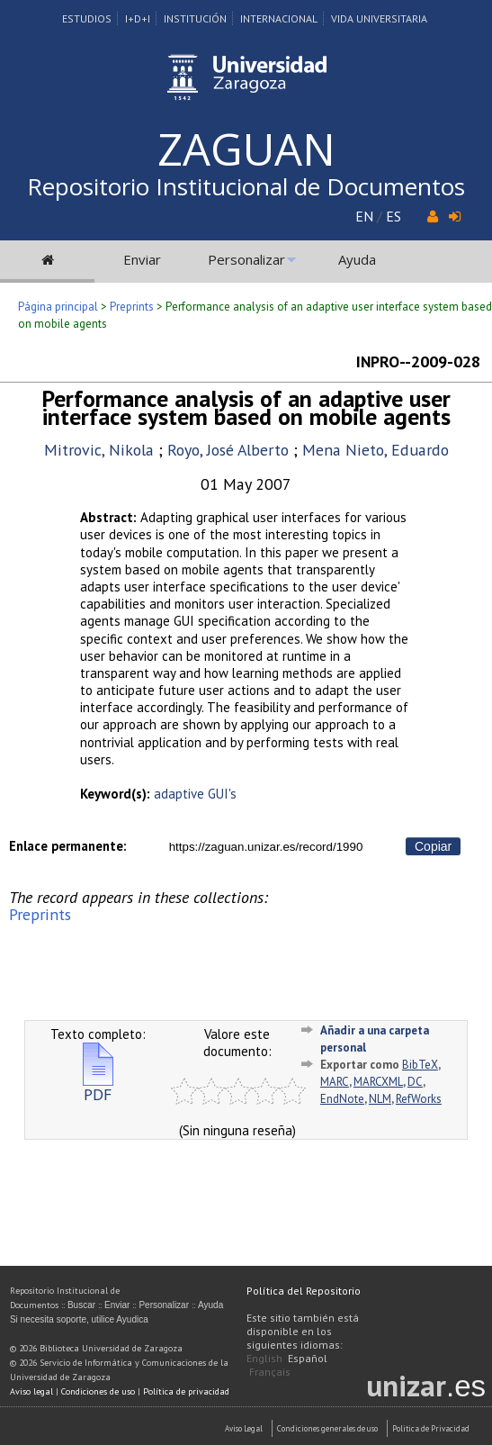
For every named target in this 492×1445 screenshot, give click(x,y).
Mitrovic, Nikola (99, 449)
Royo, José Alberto (228, 449)
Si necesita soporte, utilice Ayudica (79, 1319)
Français (270, 1371)
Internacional (279, 18)
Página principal (58, 306)
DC (415, 1081)
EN (364, 216)
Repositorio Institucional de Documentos (246, 186)
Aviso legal (31, 1391)
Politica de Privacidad (431, 1428)
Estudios (87, 18)
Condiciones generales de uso (327, 1428)
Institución (195, 18)
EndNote (342, 1098)
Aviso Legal (244, 1428)
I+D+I (137, 18)
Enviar (142, 259)
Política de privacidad (186, 1391)
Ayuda (357, 259)
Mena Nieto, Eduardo (375, 449)
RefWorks (419, 1098)
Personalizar (246, 259)
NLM (380, 1098)
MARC (334, 1081)
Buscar (81, 1305)
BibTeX (420, 1064)
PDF (98, 1087)
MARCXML (378, 1081)
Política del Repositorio (303, 1290)
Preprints (132, 306)
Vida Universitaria (379, 18)
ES (393, 216)
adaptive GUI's (195, 793)
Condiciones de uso (98, 1391)
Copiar (433, 846)
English (264, 1358)
